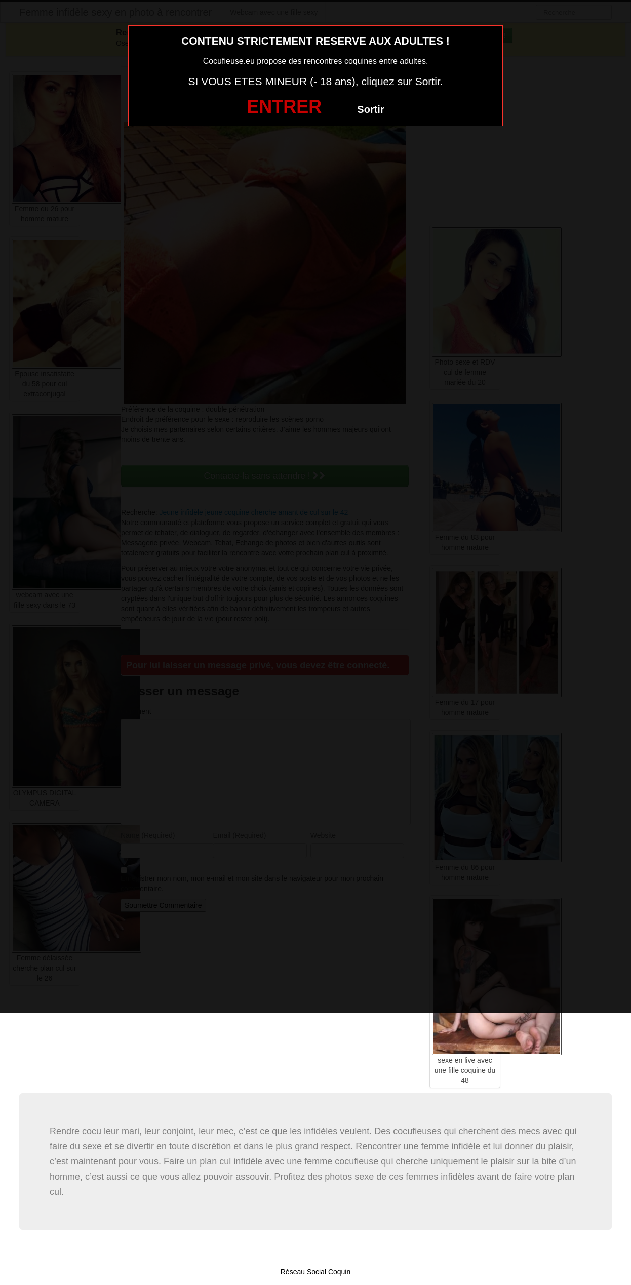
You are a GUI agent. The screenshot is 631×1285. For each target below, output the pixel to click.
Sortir (370, 109)
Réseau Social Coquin (316, 1272)
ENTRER (284, 106)
